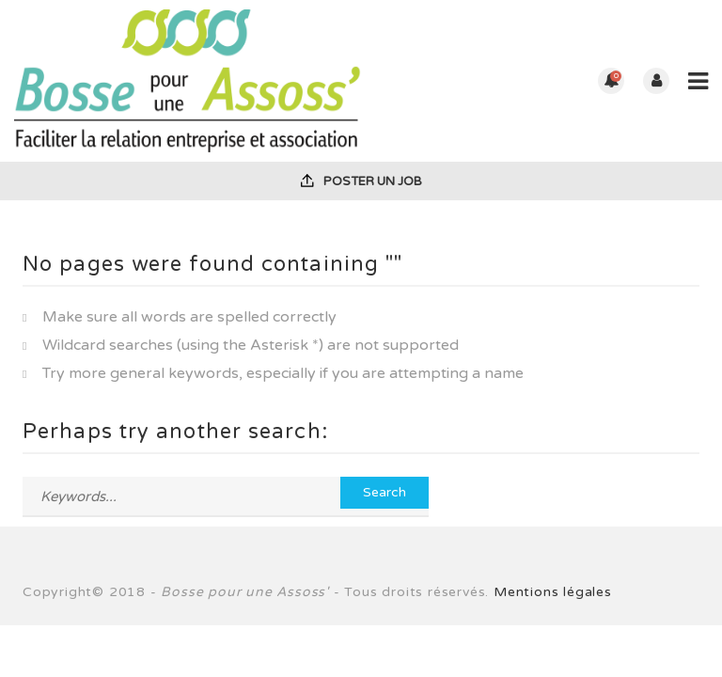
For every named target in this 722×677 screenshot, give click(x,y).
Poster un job (361, 181)
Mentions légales (553, 592)
